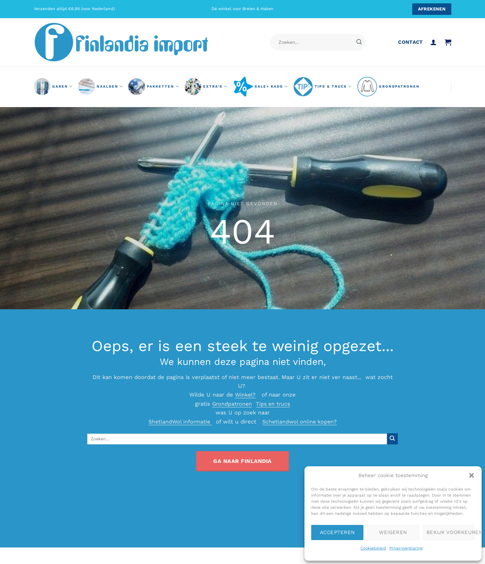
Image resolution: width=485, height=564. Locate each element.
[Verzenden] (359, 42)
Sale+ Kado (260, 86)
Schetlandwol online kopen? (300, 421)
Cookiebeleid (373, 548)
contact (410, 42)
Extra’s (206, 86)
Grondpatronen (231, 404)
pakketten (153, 86)
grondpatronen (388, 86)
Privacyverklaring (405, 548)
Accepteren (337, 532)
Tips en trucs (274, 404)
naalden (100, 86)
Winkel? (245, 394)
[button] (471, 475)
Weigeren (393, 532)
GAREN (53, 86)
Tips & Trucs (322, 86)
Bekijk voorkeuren (450, 532)
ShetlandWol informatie (179, 421)
